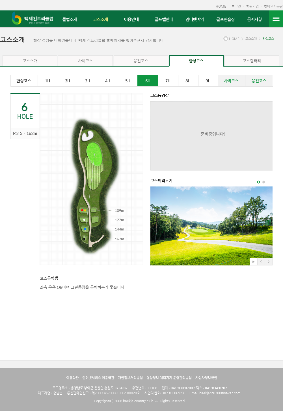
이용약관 (72, 378)
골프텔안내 (164, 19)
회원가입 (252, 6)
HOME (221, 6)
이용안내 (131, 19)
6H (147, 80)
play (253, 261)
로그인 (236, 6)
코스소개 (100, 19)
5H (127, 80)
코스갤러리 (252, 60)
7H (167, 80)
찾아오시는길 (273, 6)
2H (67, 80)
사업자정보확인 (206, 378)
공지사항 (254, 19)
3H (87, 80)
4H (107, 80)
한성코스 (268, 39)
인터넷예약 (194, 19)
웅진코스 (140, 60)
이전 (261, 261)
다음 (269, 261)
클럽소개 (69, 19)
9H (208, 80)
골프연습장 (225, 19)
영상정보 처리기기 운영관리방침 (169, 378)
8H (188, 80)
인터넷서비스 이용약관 (98, 378)
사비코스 (85, 60)
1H (47, 80)
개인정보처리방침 (130, 378)
